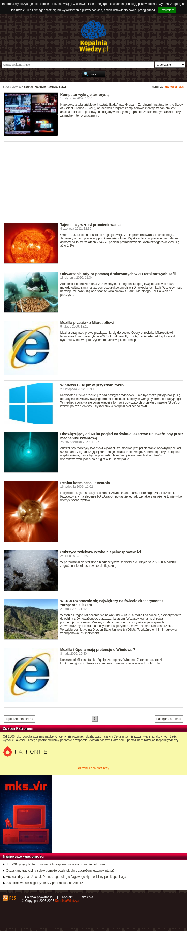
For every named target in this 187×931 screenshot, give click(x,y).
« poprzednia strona (19, 719)
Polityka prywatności (39, 897)
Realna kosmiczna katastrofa (85, 483)
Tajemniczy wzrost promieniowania (90, 225)
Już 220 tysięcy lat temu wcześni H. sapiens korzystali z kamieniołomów (55, 864)
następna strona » (168, 719)
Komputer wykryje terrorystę (85, 94)
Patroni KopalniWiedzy (93, 768)
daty (181, 86)
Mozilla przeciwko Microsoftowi (87, 323)
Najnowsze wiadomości (23, 856)
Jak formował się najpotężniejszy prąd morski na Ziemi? (44, 883)
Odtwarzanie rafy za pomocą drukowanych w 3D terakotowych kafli (118, 274)
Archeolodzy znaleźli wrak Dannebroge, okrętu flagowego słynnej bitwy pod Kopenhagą (66, 877)
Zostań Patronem (18, 728)
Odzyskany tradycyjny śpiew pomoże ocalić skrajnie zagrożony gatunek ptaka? (60, 870)
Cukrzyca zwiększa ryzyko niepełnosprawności (100, 552)
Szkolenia (86, 897)
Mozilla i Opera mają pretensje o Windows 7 (98, 650)
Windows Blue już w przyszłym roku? (92, 385)
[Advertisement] (95, 180)
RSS (12, 898)
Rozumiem (166, 10)
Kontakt (67, 897)
